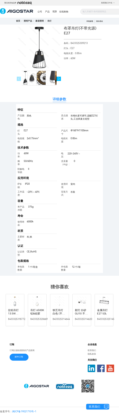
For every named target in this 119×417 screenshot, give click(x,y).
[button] (59, 79)
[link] (28, 21)
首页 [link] (18, 21)
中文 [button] (112, 3)
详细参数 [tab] (59, 99)
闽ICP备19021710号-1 (24, 411)
